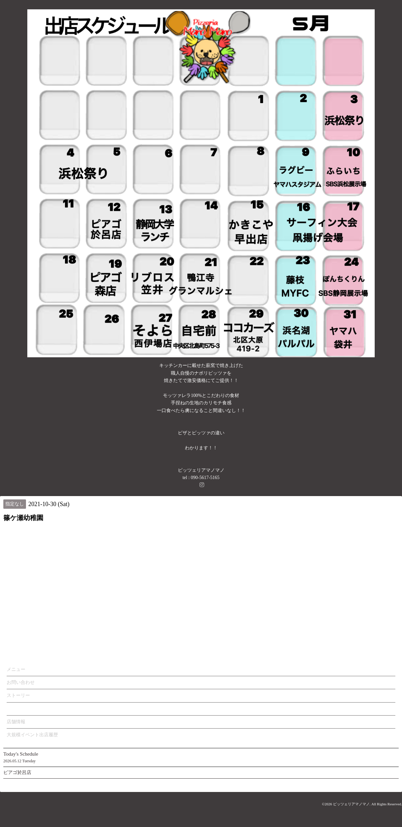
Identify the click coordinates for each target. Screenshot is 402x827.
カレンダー (18, 708)
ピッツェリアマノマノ (351, 804)
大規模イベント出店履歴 (32, 734)
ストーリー (18, 695)
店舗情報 (16, 721)
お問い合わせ (21, 682)
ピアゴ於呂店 (17, 772)
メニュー (16, 669)
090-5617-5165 (205, 477)
